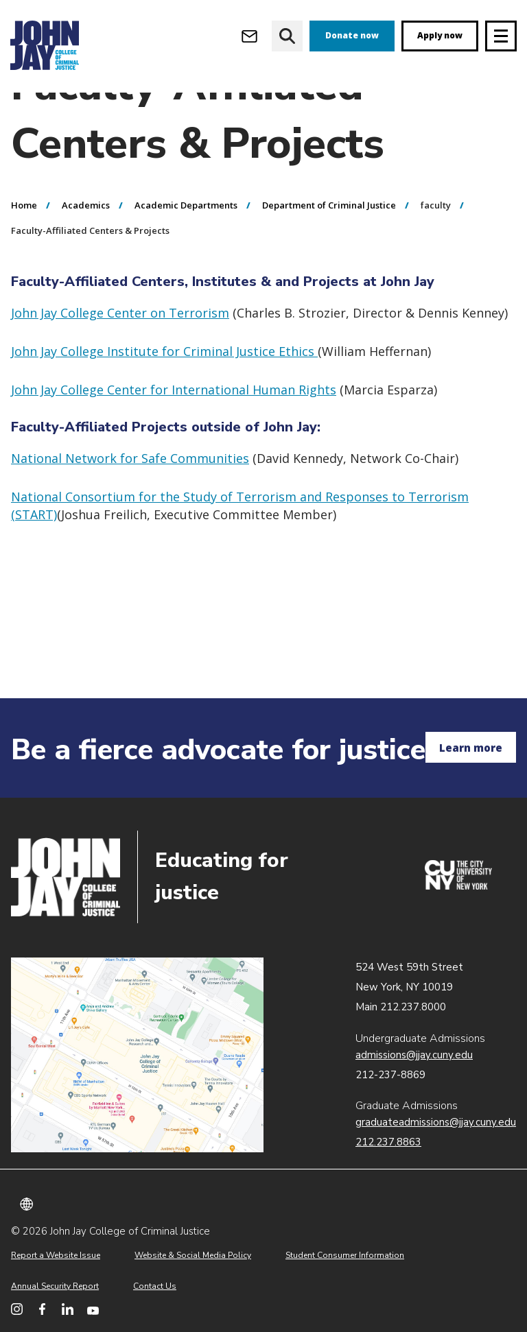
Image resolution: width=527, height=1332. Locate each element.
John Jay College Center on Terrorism (120, 360)
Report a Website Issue (55, 1255)
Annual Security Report (55, 1286)
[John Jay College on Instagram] (17, 1309)
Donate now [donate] (352, 35)
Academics (86, 252)
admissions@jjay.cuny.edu (414, 1055)
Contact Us (154, 1286)
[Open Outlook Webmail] (249, 36)
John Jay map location (137, 1055)
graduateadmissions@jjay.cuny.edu (435, 1122)
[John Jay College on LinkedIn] (67, 1309)
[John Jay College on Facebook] (42, 1309)
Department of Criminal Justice (329, 252)
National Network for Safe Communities (130, 505)
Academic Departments (185, 252)
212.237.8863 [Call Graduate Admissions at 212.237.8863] (388, 1142)
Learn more (470, 747)
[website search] (287, 36)
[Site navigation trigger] (501, 36)
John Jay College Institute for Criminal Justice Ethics (164, 398)
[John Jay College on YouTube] (93, 1309)
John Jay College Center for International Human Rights (173, 437)
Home (24, 252)
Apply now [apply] (439, 35)
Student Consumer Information (344, 1255)
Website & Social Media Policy (192, 1255)
